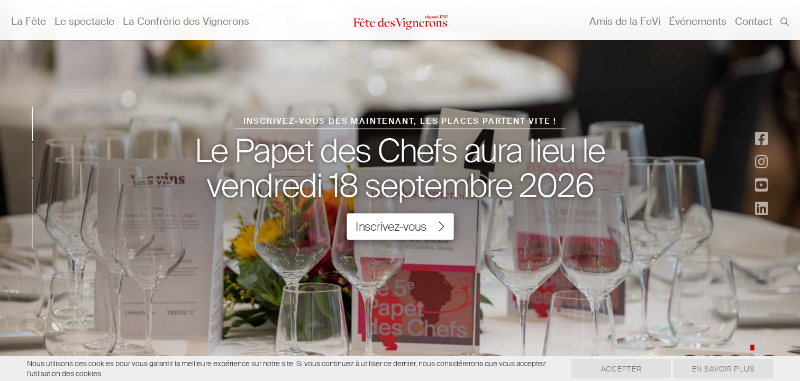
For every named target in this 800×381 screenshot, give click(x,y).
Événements (697, 21)
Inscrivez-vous (400, 227)
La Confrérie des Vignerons (186, 21)
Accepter (612, 369)
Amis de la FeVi (624, 21)
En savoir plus (720, 369)
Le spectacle (84, 21)
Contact (753, 21)
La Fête (28, 21)
